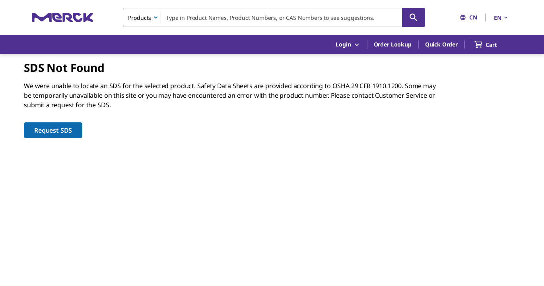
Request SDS (53, 130)
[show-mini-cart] (492, 44)
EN (501, 17)
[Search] (413, 17)
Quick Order (441, 44)
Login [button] (348, 45)
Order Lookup (393, 44)
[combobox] (274, 17)
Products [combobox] (139, 17)
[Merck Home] (62, 17)
